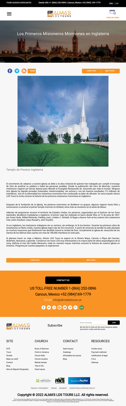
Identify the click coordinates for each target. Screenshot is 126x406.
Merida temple (41, 362)
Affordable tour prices (72, 355)
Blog (8, 366)
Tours (8, 352)
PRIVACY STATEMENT (39, 388)
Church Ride (40, 355)
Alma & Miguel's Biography (17, 369)
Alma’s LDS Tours (52, 238)
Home (32, 71)
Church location (41, 359)
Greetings (67, 352)
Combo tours (96, 349)
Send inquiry (40, 369)
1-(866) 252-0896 (82, 288)
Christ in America (42, 352)
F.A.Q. (93, 359)
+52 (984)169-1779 (76, 294)
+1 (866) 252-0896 (57, 2)
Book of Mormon (42, 349)
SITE (8, 349)
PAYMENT (63, 388)
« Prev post (91, 71)
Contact (9, 362)
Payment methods (99, 352)
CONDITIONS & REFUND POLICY (82, 388)
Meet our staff (12, 359)
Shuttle (9, 355)
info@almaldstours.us (67, 300)
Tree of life (39, 366)
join (114, 323)
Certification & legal (99, 355)
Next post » (110, 71)
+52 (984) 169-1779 (91, 2)
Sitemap (94, 362)
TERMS (54, 388)
